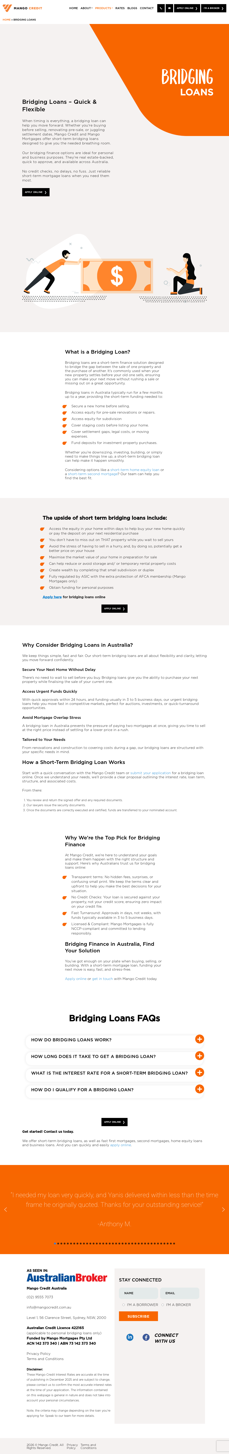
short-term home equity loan (134, 470)
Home (73, 8)
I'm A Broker (212, 8)
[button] (5, 1209)
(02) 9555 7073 (40, 1297)
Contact (147, 8)
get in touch (102, 979)
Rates (120, 8)
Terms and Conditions (45, 1359)
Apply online (75, 979)
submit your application (150, 773)
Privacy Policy (38, 1354)
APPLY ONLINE (34, 192)
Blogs (132, 8)
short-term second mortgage (93, 474)
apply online (120, 1145)
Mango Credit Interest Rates (55, 1374)
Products (103, 8)
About (86, 8)
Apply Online (185, 8)
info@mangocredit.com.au (49, 1307)
